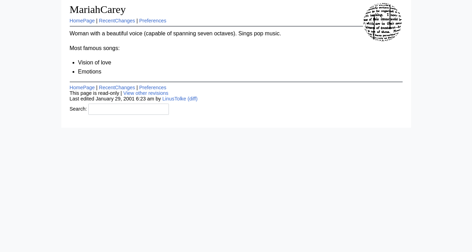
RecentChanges (117, 20)
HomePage (82, 20)
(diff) (192, 99)
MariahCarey (98, 9)
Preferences (152, 20)
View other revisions (146, 93)
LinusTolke (174, 99)
